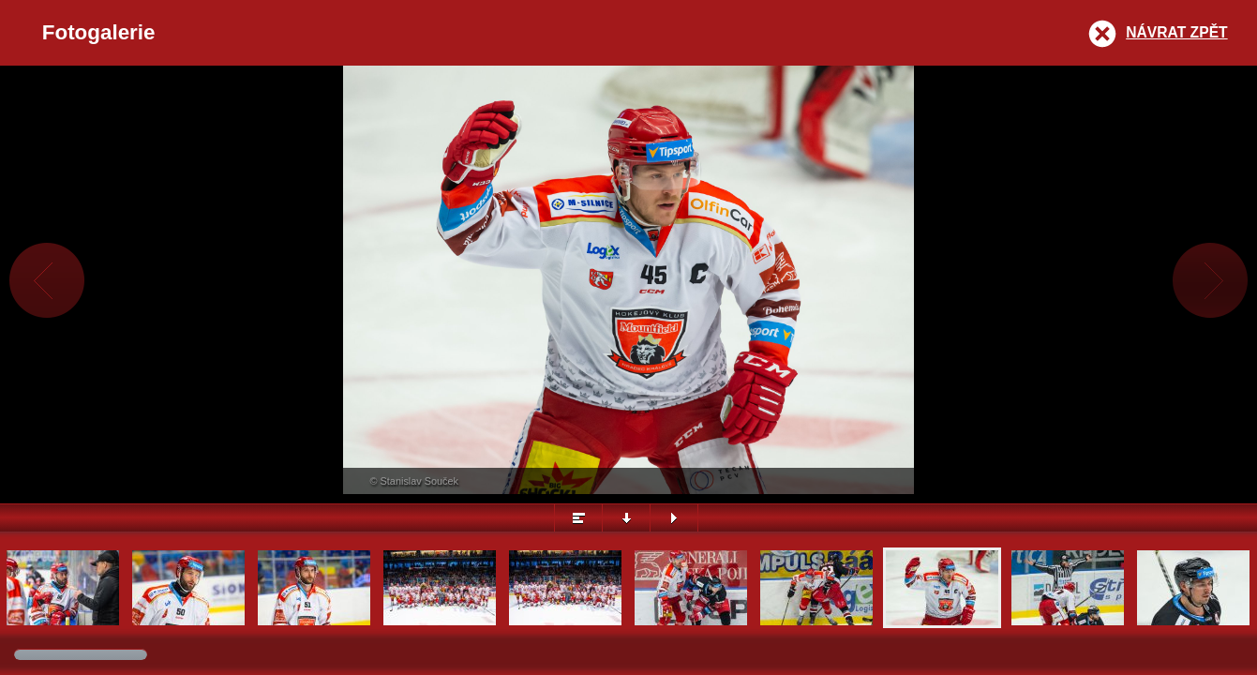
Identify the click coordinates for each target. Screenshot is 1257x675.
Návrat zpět (1176, 32)
